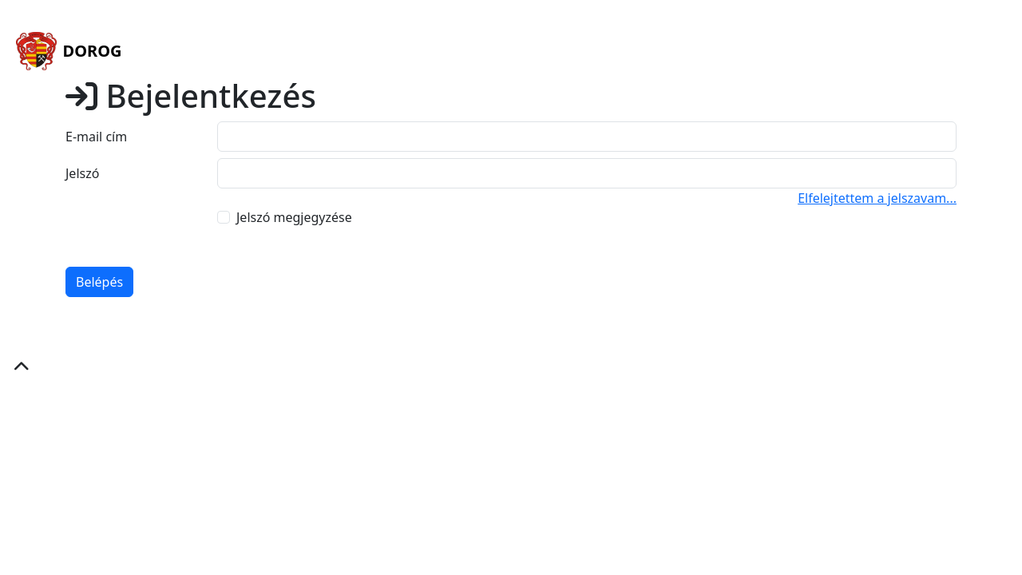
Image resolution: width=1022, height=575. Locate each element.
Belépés (99, 282)
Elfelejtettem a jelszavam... (877, 198)
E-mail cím (96, 136)
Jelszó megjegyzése (294, 217)
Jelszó (82, 173)
